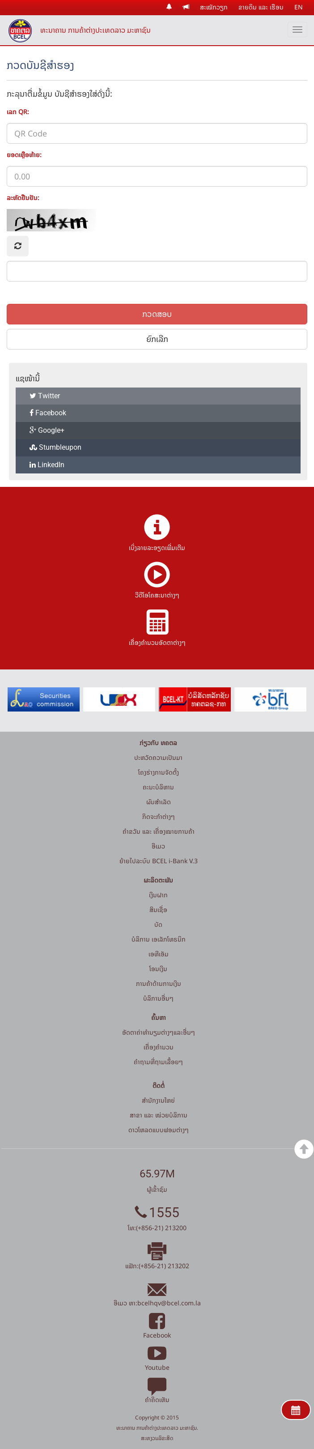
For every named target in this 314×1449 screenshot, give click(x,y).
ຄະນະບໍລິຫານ (158, 787)
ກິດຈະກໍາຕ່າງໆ (158, 816)
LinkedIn (47, 464)
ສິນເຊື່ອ (158, 909)
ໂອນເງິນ (158, 968)
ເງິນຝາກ (158, 895)
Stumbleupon (55, 447)
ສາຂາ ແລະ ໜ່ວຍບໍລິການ (158, 1115)
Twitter (45, 396)
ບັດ (158, 924)
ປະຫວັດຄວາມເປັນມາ (158, 757)
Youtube (157, 1362)
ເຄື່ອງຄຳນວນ (159, 1047)
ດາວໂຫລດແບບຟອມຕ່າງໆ (158, 1130)
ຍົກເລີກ (157, 338)
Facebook (48, 413)
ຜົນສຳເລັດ (158, 802)
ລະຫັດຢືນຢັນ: (23, 197)
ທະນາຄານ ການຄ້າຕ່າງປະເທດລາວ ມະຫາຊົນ (95, 30)
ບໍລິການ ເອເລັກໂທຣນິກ (159, 939)
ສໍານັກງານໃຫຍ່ (158, 1100)
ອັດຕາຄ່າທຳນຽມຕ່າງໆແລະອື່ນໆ (158, 1032)
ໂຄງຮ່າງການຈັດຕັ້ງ (158, 772)
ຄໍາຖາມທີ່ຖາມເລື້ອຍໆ (158, 1062)
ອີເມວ (158, 846)
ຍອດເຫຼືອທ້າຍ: (24, 154)
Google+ (47, 430)
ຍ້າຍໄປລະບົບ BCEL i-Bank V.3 (158, 861)
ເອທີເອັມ (159, 954)
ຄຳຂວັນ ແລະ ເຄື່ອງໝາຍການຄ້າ (159, 831)
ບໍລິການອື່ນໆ (158, 998)
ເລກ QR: (18, 111)
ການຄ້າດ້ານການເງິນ (158, 983)
